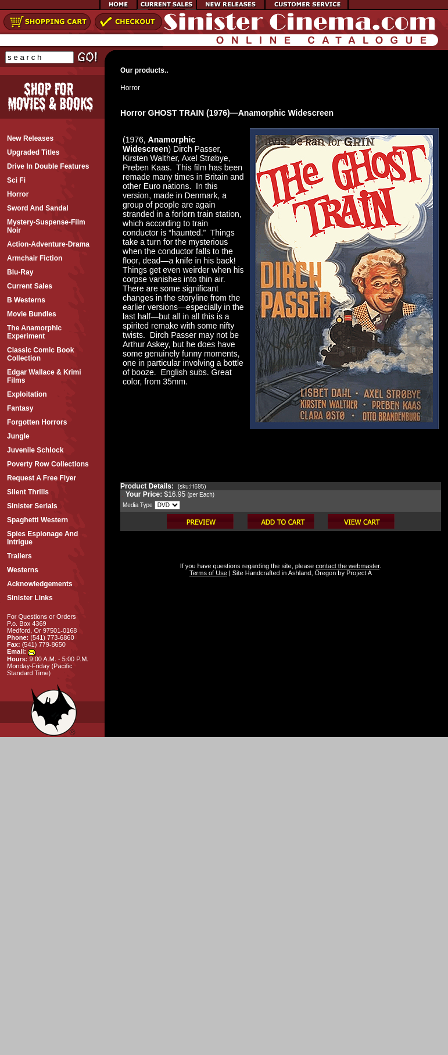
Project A (358, 572)
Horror (130, 88)
